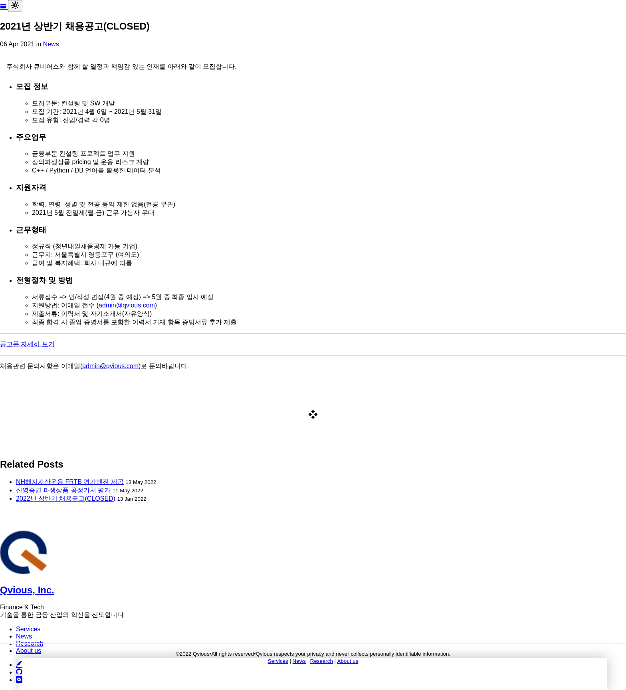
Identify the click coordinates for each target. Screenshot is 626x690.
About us (348, 661)
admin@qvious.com (127, 305)
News (51, 44)
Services (278, 661)
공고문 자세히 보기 (27, 344)
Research (321, 661)
